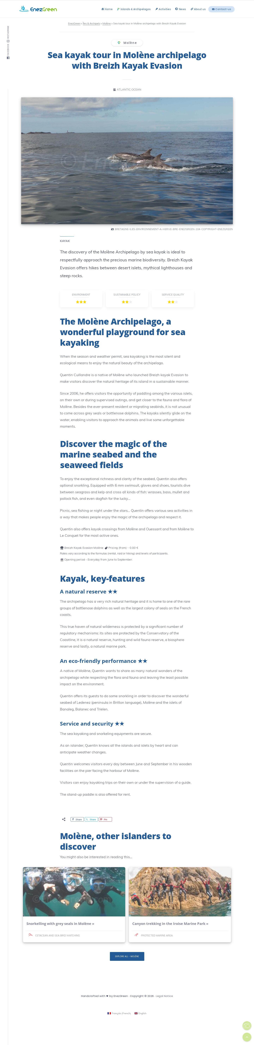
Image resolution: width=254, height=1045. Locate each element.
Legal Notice (164, 996)
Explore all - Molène (127, 956)
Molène (129, 43)
